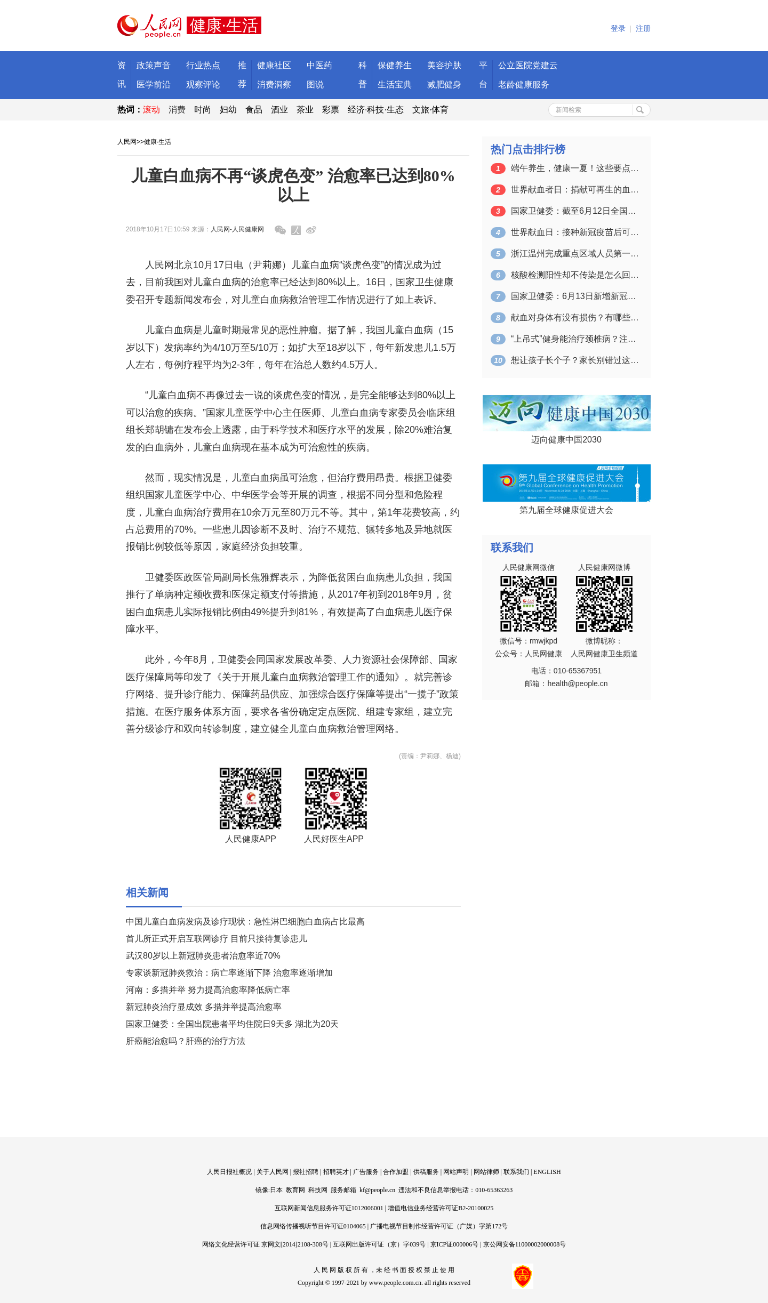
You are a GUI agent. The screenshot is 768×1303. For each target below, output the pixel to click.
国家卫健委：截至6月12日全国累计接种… (575, 210)
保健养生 (395, 65)
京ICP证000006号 (454, 1244)
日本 (276, 1190)
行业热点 (203, 65)
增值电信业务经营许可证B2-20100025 (440, 1208)
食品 (253, 109)
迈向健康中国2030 (566, 439)
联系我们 (516, 1172)
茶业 (305, 109)
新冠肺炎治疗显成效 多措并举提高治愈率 (204, 1006)
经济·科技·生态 (376, 109)
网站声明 (456, 1172)
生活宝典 (395, 84)
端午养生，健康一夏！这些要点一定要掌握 (575, 168)
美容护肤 (444, 65)
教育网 (295, 1190)
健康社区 (274, 65)
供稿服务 (426, 1172)
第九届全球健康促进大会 (566, 509)
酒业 (279, 109)
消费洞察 (274, 84)
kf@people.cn (377, 1190)
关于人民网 (273, 1172)
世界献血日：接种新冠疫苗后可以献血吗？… (575, 232)
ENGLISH (547, 1172)
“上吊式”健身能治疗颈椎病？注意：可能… (575, 338)
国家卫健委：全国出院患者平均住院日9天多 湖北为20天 (232, 1023)
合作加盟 (396, 1172)
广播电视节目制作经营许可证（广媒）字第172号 (439, 1226)
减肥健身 (444, 84)
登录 (618, 29)
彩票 (330, 109)
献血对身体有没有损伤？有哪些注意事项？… (575, 317)
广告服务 (366, 1172)
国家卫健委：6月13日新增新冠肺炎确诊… (575, 296)
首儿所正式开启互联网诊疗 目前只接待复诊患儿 (216, 938)
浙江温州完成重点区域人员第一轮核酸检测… (575, 253)
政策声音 (154, 65)
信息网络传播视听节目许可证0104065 (313, 1226)
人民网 (127, 142)
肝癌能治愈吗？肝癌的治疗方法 (185, 1040)
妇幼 (228, 109)
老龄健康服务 (523, 84)
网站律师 (486, 1172)
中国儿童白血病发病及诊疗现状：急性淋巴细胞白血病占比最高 (245, 921)
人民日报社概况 (229, 1172)
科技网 (317, 1190)
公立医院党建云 (528, 65)
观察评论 (203, 84)
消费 (177, 109)
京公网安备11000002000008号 (524, 1244)
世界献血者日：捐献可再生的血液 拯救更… (575, 189)
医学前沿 (154, 84)
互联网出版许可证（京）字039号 (379, 1244)
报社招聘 (305, 1172)
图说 (315, 84)
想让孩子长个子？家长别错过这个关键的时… (575, 360)
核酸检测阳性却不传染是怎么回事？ (575, 274)
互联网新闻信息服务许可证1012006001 (329, 1208)
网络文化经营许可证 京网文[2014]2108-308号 (265, 1244)
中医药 (319, 65)
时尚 (202, 109)
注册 (643, 29)
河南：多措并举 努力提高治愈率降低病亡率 (208, 989)
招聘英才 (336, 1172)
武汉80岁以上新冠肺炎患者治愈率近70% (203, 955)
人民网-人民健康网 (237, 229)
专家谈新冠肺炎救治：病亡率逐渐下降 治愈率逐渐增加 (229, 972)
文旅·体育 (430, 109)
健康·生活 (157, 142)
